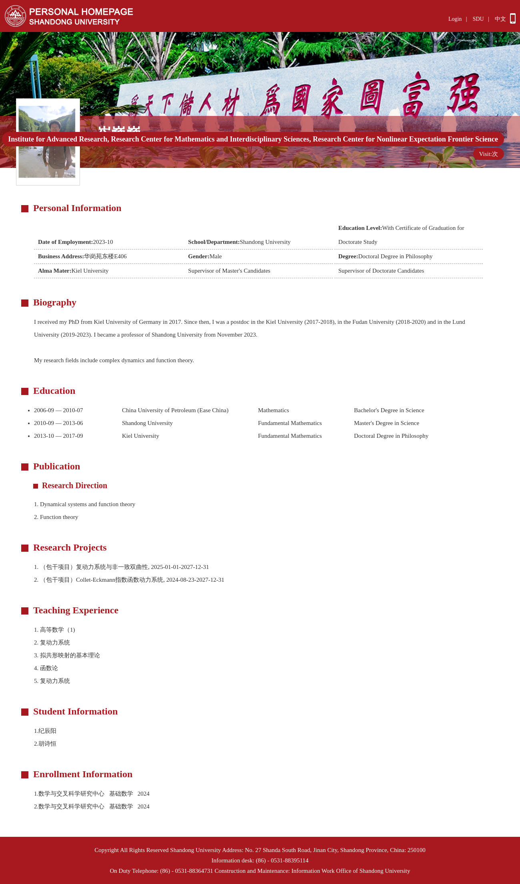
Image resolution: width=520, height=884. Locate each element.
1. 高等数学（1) (54, 630)
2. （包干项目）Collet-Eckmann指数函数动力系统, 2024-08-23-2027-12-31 (129, 580)
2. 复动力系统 (52, 642)
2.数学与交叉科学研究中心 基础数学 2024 (93, 806)
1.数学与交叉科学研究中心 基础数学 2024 (93, 793)
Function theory (56, 517)
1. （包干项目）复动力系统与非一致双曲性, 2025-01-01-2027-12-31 (121, 567)
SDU (478, 19)
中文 (500, 19)
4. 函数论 (46, 668)
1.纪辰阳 (45, 731)
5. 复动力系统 (52, 681)
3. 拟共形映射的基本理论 (67, 655)
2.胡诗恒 (45, 743)
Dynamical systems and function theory (84, 504)
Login (455, 19)
